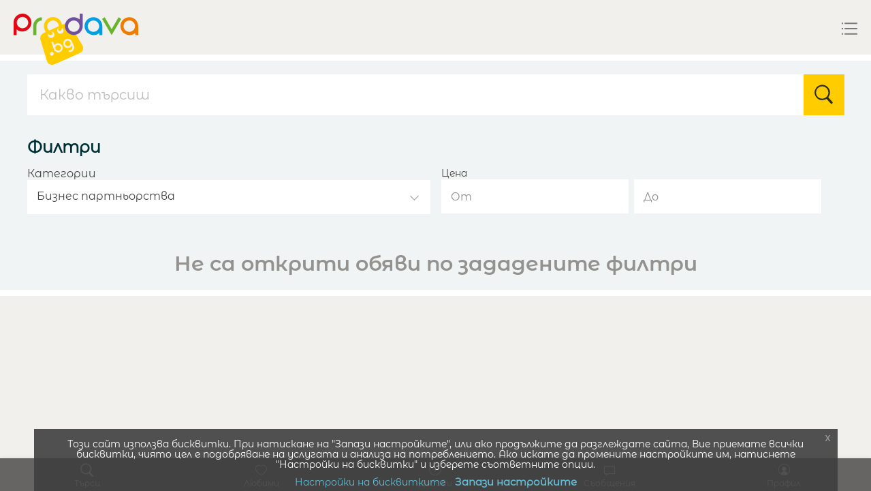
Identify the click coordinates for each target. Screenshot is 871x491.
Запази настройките (516, 481)
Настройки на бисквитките (370, 482)
